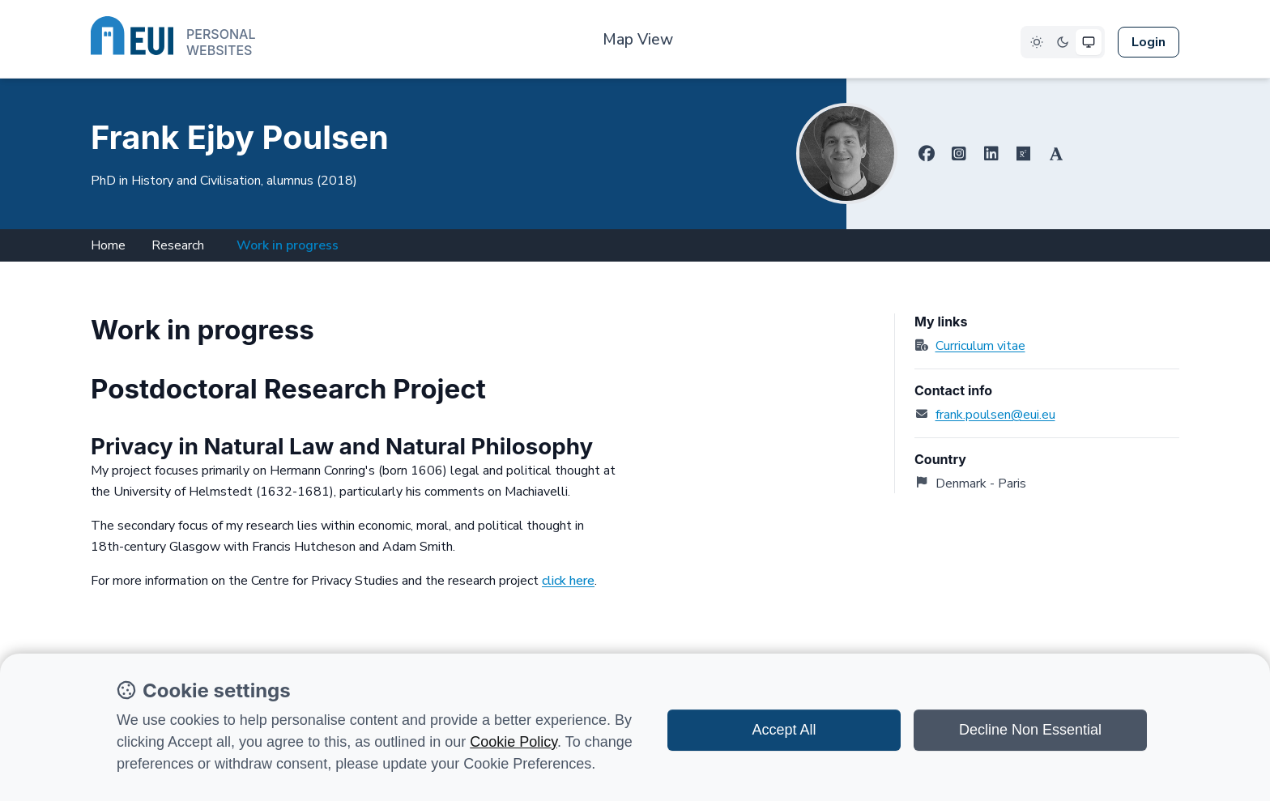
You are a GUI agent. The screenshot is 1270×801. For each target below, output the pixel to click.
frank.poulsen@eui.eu (995, 415)
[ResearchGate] (1023, 154)
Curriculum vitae (980, 346)
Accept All (784, 730)
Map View (638, 39)
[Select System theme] (1089, 42)
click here (568, 581)
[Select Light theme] (1037, 42)
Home (108, 245)
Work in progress (288, 245)
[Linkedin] (991, 154)
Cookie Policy (513, 742)
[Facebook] (926, 154)
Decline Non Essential (1030, 730)
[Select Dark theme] (1063, 42)
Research (177, 245)
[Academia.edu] (1056, 154)
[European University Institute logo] (173, 38)
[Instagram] (959, 154)
